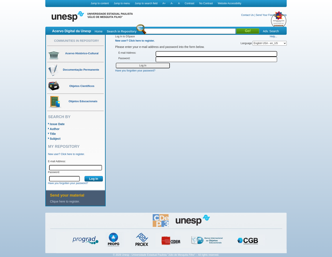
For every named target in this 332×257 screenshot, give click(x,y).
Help (284, 15)
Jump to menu (122, 3)
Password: (54, 172)
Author (54, 129)
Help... (273, 36)
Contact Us (247, 15)
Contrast (189, 3)
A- (172, 3)
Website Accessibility (229, 3)
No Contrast (206, 3)
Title (53, 133)
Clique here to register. (65, 201)
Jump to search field (146, 3)
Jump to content (100, 3)
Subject (55, 138)
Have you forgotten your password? (68, 183)
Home (98, 31)
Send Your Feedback (267, 15)
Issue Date (57, 124)
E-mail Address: (57, 161)
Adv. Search (271, 31)
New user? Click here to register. (66, 154)
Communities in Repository (76, 40)
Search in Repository (121, 31)
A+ (164, 3)
